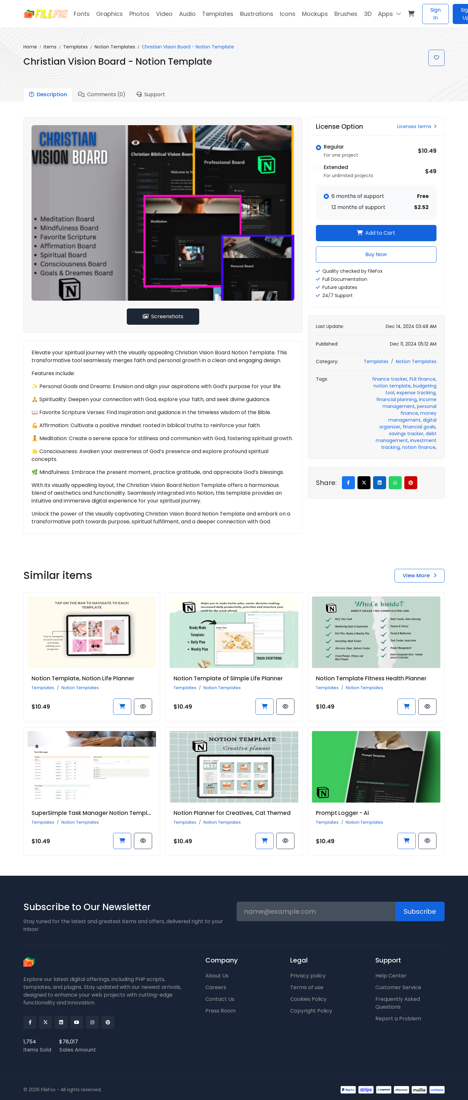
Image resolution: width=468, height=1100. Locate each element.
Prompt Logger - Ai (342, 813)
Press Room (220, 1011)
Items (50, 47)
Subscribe (420, 911)
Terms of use (306, 987)
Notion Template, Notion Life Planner (83, 678)
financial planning (396, 399)
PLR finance (423, 379)
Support (150, 94)
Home (30, 47)
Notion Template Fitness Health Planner (371, 678)
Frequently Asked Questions (397, 1003)
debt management (406, 437)
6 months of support (358, 196)
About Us (216, 975)
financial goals (419, 427)
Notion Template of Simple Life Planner (228, 678)
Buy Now (376, 254)
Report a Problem (398, 1018)
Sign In (435, 13)
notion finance (419, 447)
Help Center (391, 975)
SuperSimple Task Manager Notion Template (94, 813)
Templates (75, 47)
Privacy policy (308, 975)
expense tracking (416, 392)
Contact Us (219, 999)
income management (409, 403)
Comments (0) (101, 94)
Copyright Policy (311, 1011)
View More (419, 575)
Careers (215, 987)
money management (412, 416)
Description (48, 94)
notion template (392, 386)
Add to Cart (376, 233)
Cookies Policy (308, 999)
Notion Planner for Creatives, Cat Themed (232, 813)
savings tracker (406, 433)
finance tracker (389, 379)
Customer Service (398, 987)
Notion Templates (115, 47)
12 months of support (358, 207)
